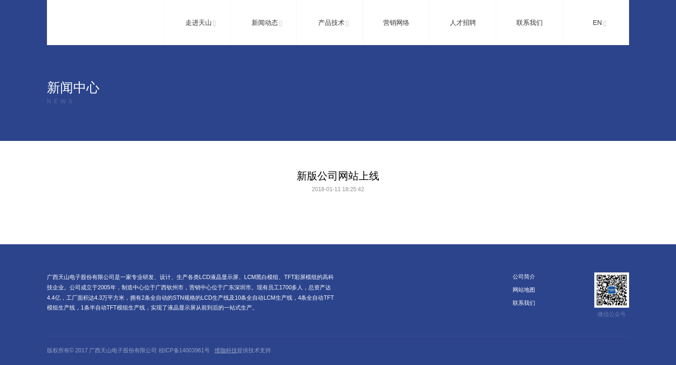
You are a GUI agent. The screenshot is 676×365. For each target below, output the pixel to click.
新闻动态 (267, 23)
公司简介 (524, 276)
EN (600, 23)
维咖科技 (226, 350)
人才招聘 (463, 22)
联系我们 (529, 22)
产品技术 (333, 23)
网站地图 (524, 290)
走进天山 (200, 23)
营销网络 (396, 22)
